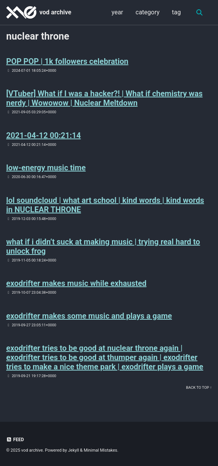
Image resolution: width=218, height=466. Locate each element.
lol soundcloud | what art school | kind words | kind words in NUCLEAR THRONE (105, 205)
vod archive (55, 12)
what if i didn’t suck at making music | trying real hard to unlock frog (103, 246)
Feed (15, 439)
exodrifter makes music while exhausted (76, 283)
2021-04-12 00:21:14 (43, 135)
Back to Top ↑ (199, 387)
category (148, 12)
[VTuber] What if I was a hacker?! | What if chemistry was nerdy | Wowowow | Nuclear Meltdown (104, 98)
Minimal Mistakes (100, 450)
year (117, 12)
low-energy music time (46, 167)
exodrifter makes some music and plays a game (89, 315)
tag (176, 12)
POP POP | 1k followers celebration (67, 61)
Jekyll (73, 450)
